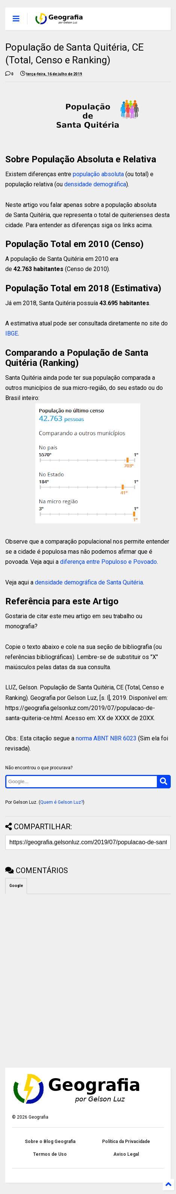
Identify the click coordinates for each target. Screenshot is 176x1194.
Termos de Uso (50, 1154)
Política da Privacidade (126, 1141)
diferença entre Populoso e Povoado (108, 561)
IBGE (11, 333)
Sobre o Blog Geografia (50, 1141)
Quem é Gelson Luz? (61, 802)
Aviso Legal (126, 1154)
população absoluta (98, 174)
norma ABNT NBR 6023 (106, 738)
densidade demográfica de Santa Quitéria (89, 582)
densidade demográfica (95, 184)
